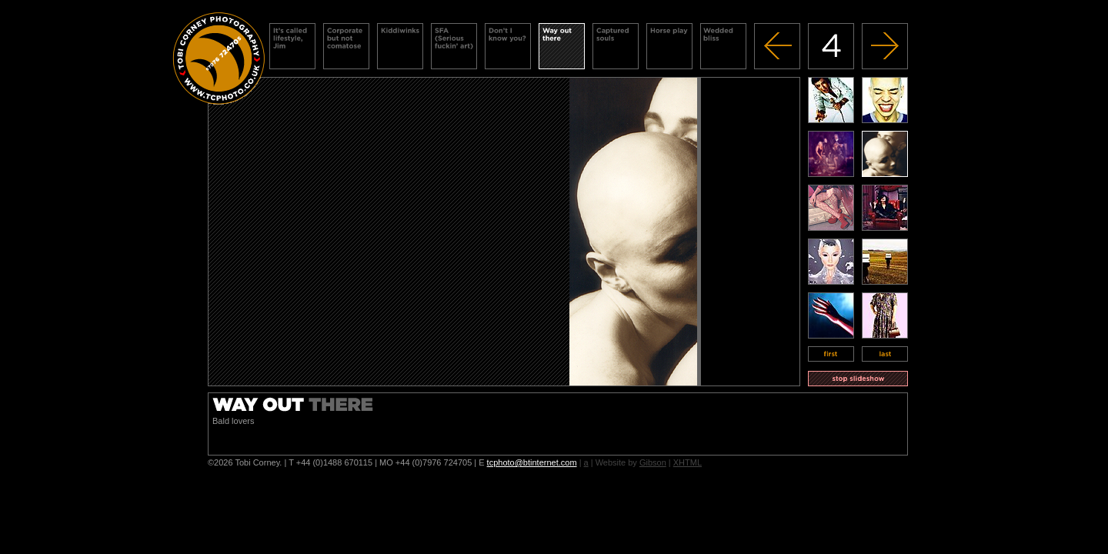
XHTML (687, 462)
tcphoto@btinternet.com (532, 462)
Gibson (652, 462)
